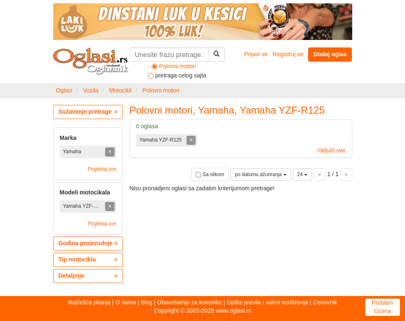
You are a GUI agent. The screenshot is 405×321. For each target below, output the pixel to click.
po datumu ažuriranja (261, 174)
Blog (146, 302)
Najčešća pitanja (89, 302)
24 (302, 174)
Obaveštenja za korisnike (189, 302)
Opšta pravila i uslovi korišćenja (267, 302)
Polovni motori (160, 90)
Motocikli (120, 90)
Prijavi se (256, 54)
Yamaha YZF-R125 (162, 140)
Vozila (90, 90)
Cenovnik (325, 302)
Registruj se (287, 54)
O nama (125, 302)
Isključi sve (331, 150)
